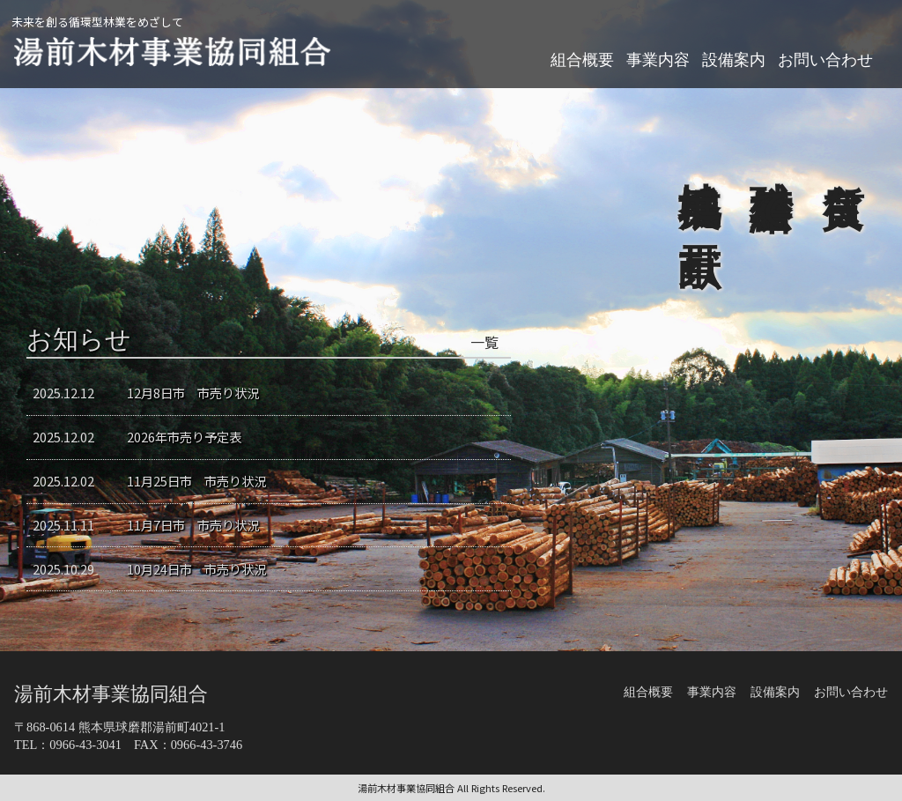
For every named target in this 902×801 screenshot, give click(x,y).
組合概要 (582, 60)
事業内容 (658, 60)
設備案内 (733, 60)
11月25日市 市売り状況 (196, 480)
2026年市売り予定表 (184, 436)
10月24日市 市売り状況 (196, 569)
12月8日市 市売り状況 (193, 392)
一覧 (484, 341)
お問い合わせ (825, 60)
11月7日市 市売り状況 (193, 524)
